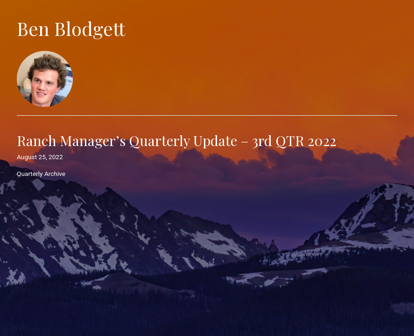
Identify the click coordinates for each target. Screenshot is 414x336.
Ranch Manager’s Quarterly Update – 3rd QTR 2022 (176, 140)
